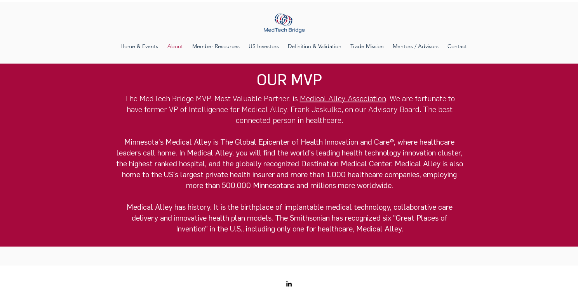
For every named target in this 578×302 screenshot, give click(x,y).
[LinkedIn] (289, 284)
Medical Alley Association (343, 98)
